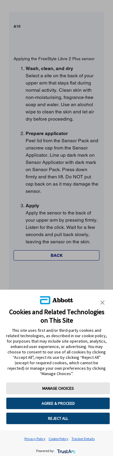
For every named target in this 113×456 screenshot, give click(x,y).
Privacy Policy (35, 438)
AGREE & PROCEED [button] (58, 403)
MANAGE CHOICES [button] (58, 388)
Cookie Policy (58, 438)
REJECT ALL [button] (58, 418)
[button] (102, 302)
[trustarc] (66, 451)
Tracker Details (83, 438)
